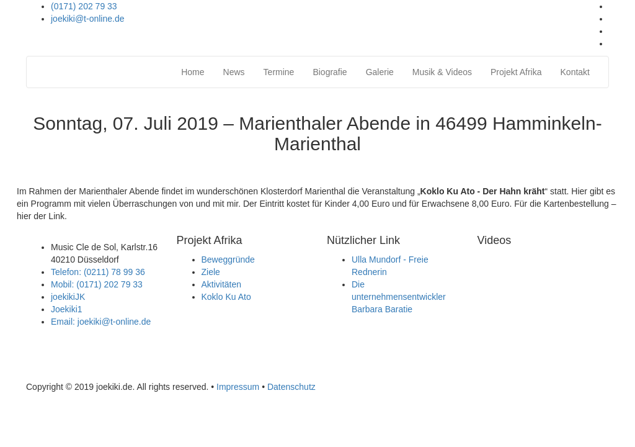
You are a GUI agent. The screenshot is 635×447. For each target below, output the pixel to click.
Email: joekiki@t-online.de (101, 322)
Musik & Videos (442, 72)
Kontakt (575, 72)
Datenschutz (291, 387)
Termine (279, 72)
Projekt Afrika (516, 72)
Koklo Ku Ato (226, 297)
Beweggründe (228, 259)
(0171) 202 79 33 (84, 6)
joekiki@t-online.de (88, 19)
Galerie (380, 72)
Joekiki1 (66, 309)
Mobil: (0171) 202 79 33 (97, 284)
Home (192, 72)
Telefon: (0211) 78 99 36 (98, 272)
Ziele (211, 272)
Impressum (237, 387)
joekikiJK (68, 297)
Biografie (330, 72)
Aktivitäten (222, 284)
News (234, 72)
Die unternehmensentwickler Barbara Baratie (399, 296)
